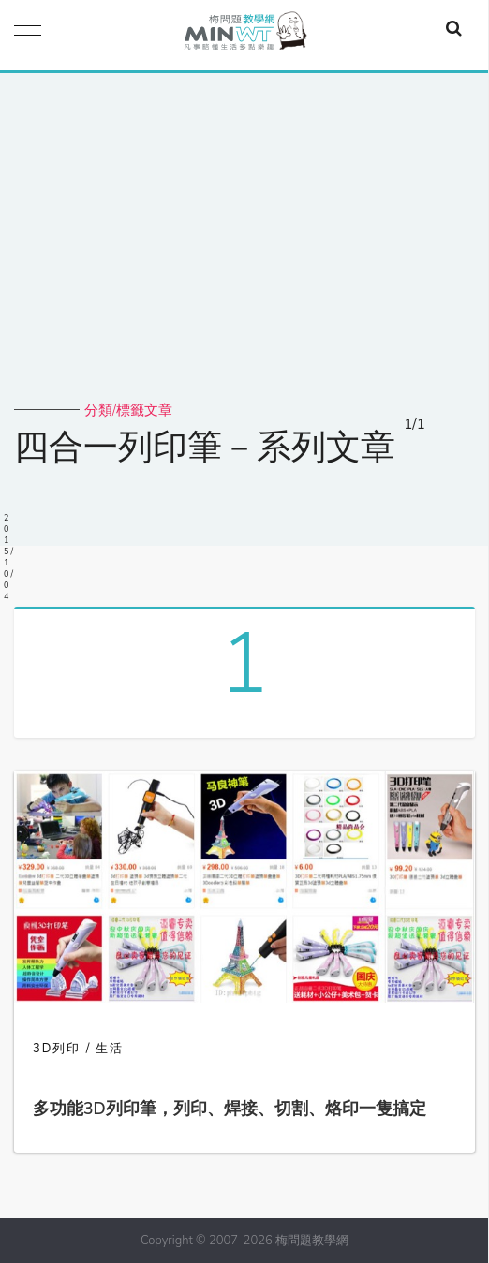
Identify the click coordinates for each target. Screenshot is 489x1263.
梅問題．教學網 (244, 35)
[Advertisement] (244, 260)
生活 (110, 1048)
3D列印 (57, 1048)
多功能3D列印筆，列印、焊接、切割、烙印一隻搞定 (229, 1108)
